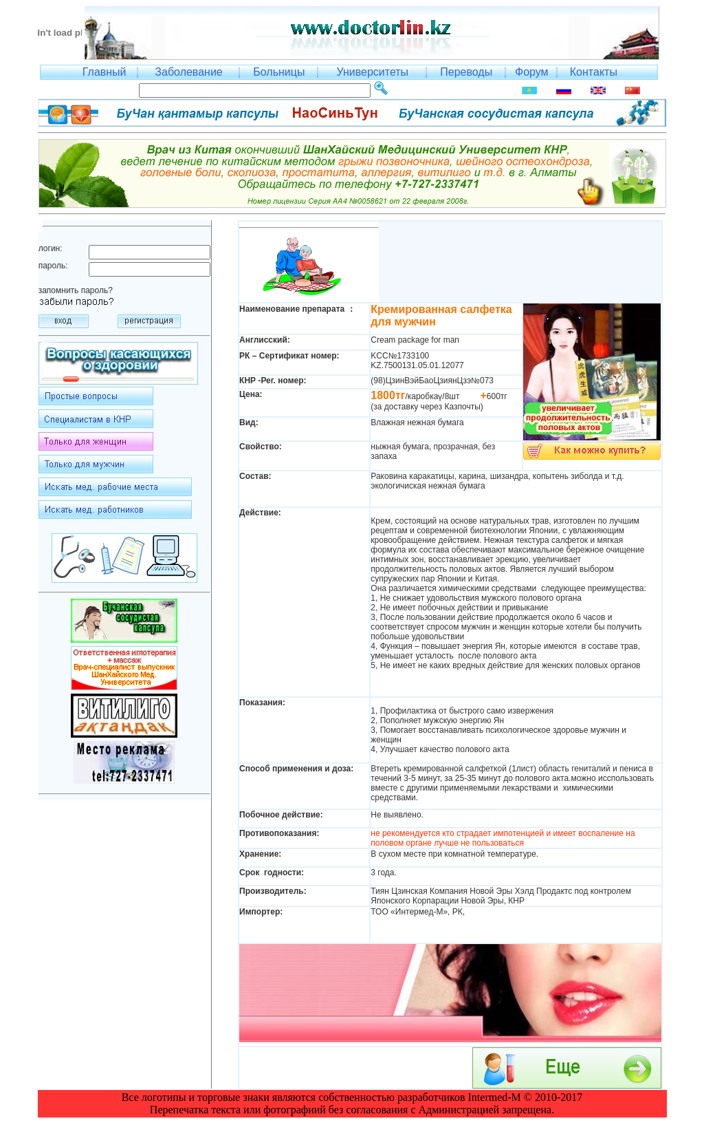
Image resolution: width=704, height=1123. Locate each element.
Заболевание (188, 72)
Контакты (593, 72)
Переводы (466, 72)
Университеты (372, 72)
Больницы (279, 72)
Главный (104, 72)
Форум (532, 72)
